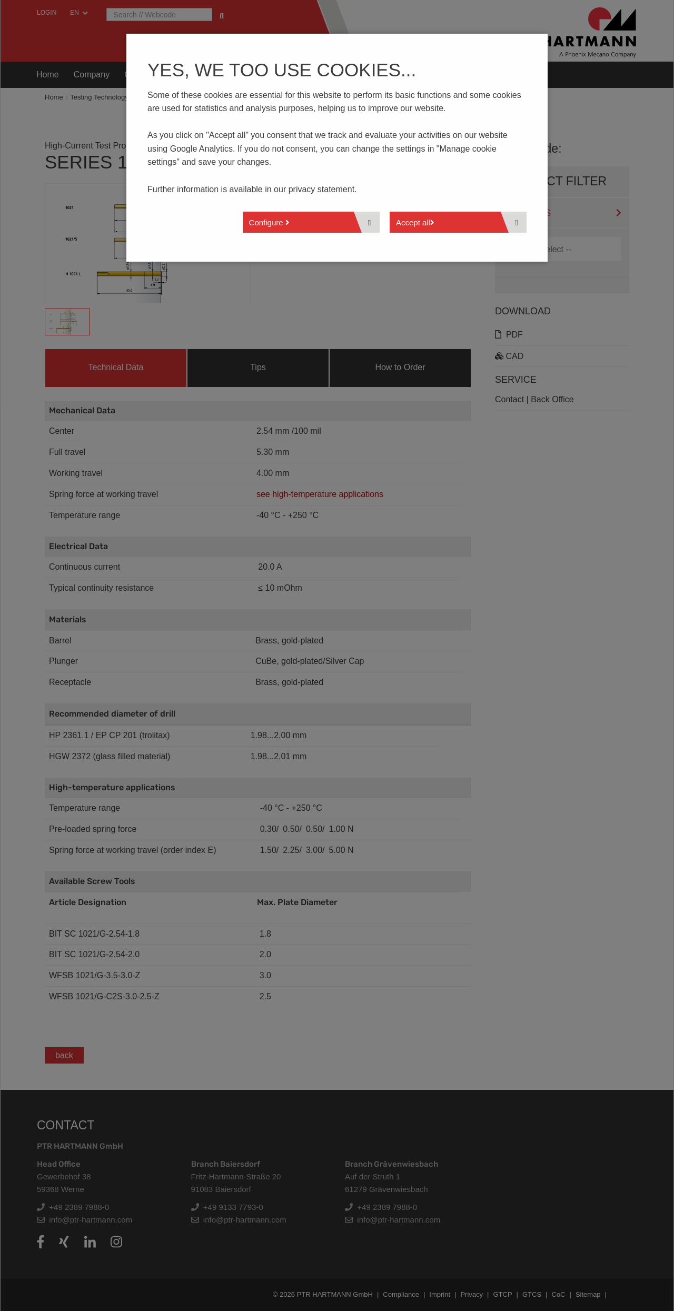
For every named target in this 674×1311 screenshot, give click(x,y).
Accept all (415, 222)
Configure (269, 222)
